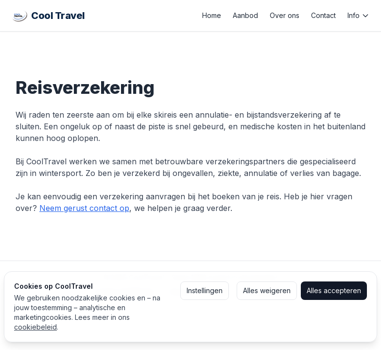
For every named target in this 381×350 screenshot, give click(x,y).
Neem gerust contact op (84, 208)
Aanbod (245, 15)
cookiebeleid (35, 327)
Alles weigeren (267, 290)
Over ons (284, 15)
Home (211, 15)
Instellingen (205, 290)
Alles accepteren (334, 290)
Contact (323, 15)
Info (358, 15)
